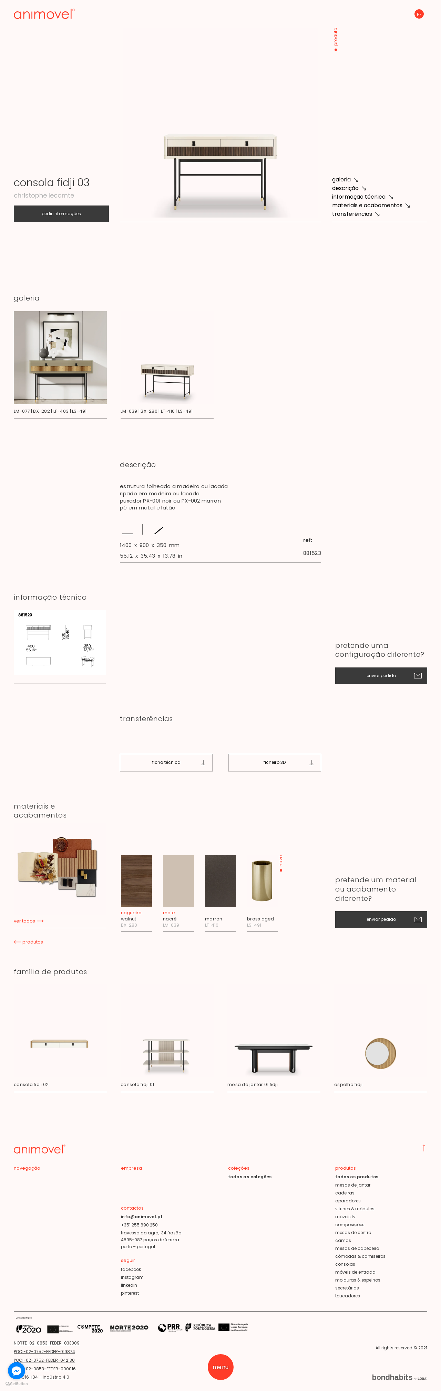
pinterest (130, 1293)
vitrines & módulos (355, 1209)
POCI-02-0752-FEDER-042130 (44, 1360)
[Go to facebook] (16, 1370)
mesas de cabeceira (357, 1248)
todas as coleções (250, 1177)
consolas (345, 1264)
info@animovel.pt (142, 1217)
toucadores (347, 1296)
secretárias (347, 1288)
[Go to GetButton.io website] (17, 1384)
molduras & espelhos (357, 1280)
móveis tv (345, 1217)
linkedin (129, 1285)
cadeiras (345, 1193)
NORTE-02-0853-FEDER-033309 (47, 1343)
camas (343, 1240)
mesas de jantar (352, 1185)
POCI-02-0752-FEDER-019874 (44, 1352)
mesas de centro (353, 1232)
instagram (132, 1277)
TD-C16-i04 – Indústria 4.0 (41, 1377)
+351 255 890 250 (139, 1225)
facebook (131, 1269)
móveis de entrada (355, 1272)
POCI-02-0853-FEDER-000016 (45, 1369)
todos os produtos (357, 1177)
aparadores (348, 1201)
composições (350, 1224)
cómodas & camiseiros (360, 1256)
